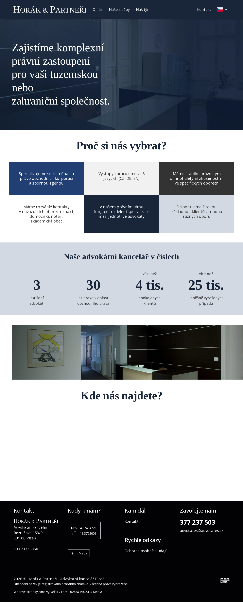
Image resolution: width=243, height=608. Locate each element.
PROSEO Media (91, 592)
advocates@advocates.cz (201, 530)
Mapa (78, 553)
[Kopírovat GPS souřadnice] (74, 533)
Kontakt (204, 9)
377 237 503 (197, 522)
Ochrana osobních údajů (146, 550)
